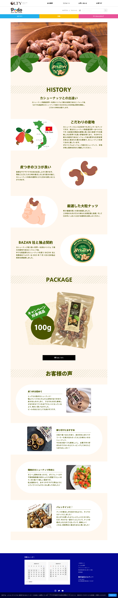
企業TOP (99, 3)
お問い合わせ (83, 3)
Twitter (59, 590)
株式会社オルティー (85, 577)
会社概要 (50, 3)
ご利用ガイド (81, 563)
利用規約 (80, 572)
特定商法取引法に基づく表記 (85, 570)
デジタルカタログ (98, 16)
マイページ (74, 10)
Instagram (55, 590)
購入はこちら (59, 357)
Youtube (62, 590)
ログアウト (65, 10)
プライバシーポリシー (83, 567)
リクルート (66, 3)
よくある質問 (81, 565)
